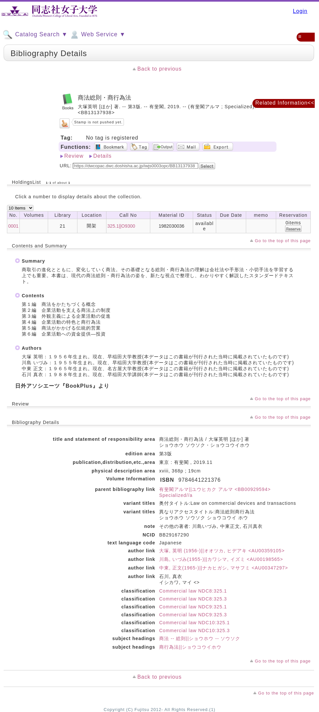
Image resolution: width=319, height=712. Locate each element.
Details (102, 156)
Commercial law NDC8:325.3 (193, 598)
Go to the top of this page (283, 240)
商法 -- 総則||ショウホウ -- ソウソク (199, 638)
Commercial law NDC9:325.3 (193, 614)
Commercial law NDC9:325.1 (193, 606)
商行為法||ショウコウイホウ (190, 647)
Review (73, 156)
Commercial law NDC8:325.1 (193, 591)
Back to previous (159, 69)
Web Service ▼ (97, 35)
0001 (13, 226)
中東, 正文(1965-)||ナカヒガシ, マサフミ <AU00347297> (223, 567)
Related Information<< (284, 103)
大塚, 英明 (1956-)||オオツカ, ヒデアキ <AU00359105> (222, 550)
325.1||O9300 (121, 226)
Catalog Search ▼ (35, 35)
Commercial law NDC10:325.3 (194, 630)
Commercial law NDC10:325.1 (194, 622)
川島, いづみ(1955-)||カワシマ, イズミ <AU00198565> (221, 559)
